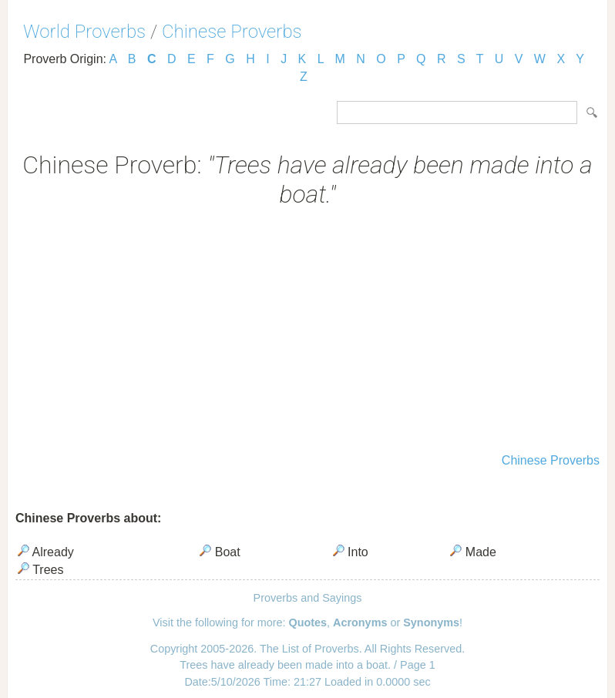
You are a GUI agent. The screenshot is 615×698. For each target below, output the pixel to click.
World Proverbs (84, 31)
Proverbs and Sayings (308, 598)
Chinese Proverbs (232, 31)
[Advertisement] (307, 332)
